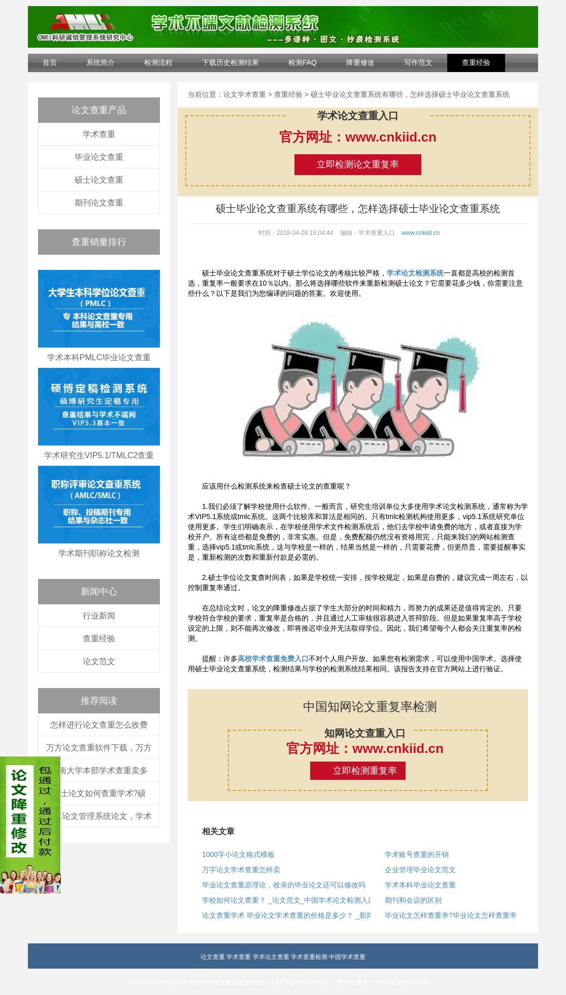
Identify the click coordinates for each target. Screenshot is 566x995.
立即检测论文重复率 (358, 164)
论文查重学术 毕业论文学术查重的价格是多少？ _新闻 (288, 915)
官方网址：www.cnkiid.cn (358, 137)
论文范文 (99, 661)
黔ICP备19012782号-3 (404, 982)
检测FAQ (302, 62)
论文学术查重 (244, 94)
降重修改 (360, 62)
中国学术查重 (347, 956)
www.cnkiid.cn (421, 232)
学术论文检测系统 (415, 273)
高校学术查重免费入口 (273, 659)
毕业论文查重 (99, 157)
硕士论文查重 (99, 180)
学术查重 (99, 134)
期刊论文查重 (99, 202)
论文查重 (213, 956)
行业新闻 (99, 615)
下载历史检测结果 (230, 62)
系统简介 (100, 62)
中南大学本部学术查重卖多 (99, 770)
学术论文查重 (271, 956)
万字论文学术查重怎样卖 (241, 870)
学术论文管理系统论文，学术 (99, 816)
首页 (50, 62)
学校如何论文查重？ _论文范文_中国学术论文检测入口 (288, 900)
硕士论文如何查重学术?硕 (99, 793)
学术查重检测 (309, 956)
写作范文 (418, 62)
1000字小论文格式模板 (238, 854)
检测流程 (158, 62)
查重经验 (476, 62)
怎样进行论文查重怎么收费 (99, 724)
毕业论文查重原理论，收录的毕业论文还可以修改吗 (283, 885)
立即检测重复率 (365, 771)
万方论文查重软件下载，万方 (99, 747)
